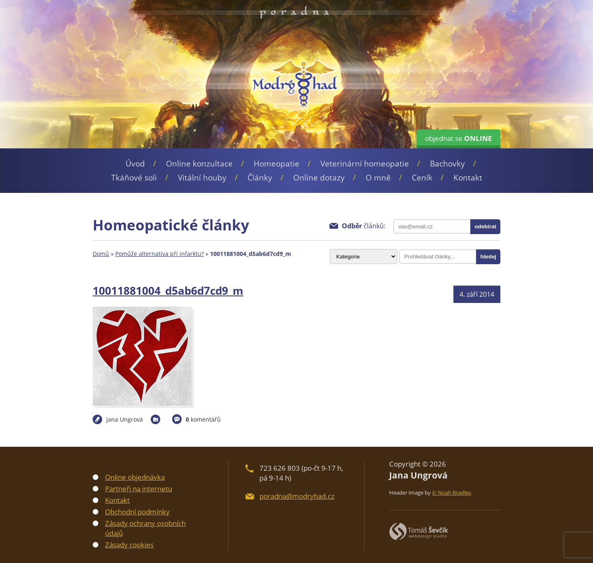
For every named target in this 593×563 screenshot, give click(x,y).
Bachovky (447, 163)
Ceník (422, 177)
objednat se (458, 138)
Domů (101, 254)
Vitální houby (202, 177)
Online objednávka (135, 477)
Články (259, 177)
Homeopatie (276, 163)
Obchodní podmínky (137, 511)
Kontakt (467, 177)
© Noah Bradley (451, 492)
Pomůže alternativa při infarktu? (159, 254)
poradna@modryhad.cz (296, 496)
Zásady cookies (129, 544)
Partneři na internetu (138, 488)
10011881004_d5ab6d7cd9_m (168, 290)
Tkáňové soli (134, 177)
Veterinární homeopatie (364, 163)
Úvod (135, 163)
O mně (378, 177)
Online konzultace (199, 163)
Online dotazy (319, 177)
